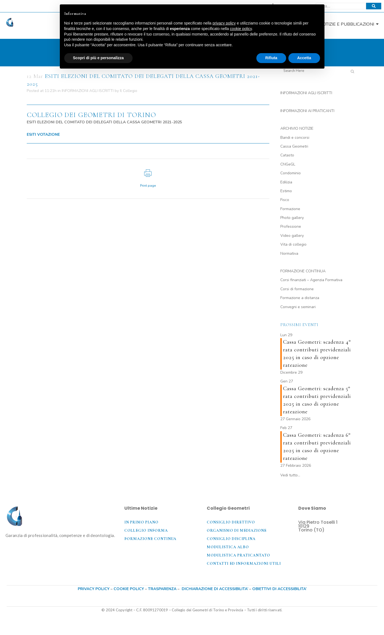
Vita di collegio (293, 244)
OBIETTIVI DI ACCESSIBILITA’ (279, 588)
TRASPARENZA (162, 588)
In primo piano (141, 522)
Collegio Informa (146, 530)
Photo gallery (292, 217)
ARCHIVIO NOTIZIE (296, 128)
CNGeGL (287, 164)
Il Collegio (128, 90)
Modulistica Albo (228, 547)
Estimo (286, 191)
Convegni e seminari (298, 307)
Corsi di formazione (297, 289)
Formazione (290, 208)
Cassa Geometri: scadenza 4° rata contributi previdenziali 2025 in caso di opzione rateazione (317, 353)
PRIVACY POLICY (93, 588)
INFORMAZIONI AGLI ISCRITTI (88, 90)
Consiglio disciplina (231, 538)
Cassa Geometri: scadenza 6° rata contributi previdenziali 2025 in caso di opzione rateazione (317, 447)
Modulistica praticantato (238, 555)
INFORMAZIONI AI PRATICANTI (307, 110)
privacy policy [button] (224, 23)
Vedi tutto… (290, 475)
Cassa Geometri (294, 146)
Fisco (284, 199)
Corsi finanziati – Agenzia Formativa (311, 280)
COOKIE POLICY (129, 588)
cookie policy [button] (241, 28)
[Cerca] (341, 6)
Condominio (290, 173)
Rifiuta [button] (271, 58)
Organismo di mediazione (237, 530)
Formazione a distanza (299, 297)
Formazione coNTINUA (150, 538)
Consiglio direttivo (231, 522)
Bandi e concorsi (294, 137)
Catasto (287, 155)
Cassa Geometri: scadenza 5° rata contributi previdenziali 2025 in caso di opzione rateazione (317, 400)
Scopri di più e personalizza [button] (98, 58)
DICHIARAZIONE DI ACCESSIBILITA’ (215, 588)
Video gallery (292, 235)
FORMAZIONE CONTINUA (303, 271)
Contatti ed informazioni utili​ (244, 563)
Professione (290, 226)
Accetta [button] (304, 58)
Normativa (289, 253)
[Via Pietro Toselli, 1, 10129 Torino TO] (338, 555)
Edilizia (286, 182)
